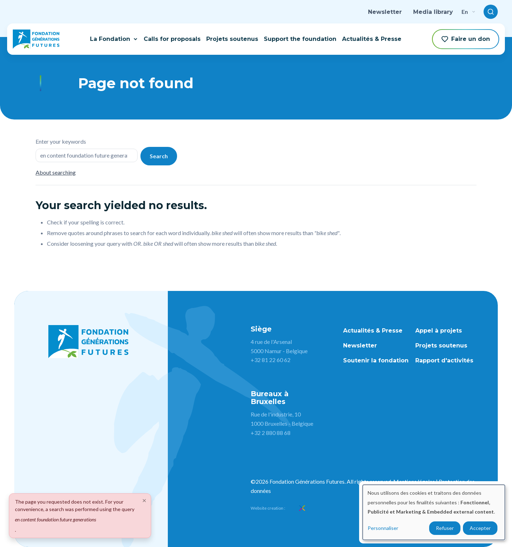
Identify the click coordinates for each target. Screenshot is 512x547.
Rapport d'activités (444, 360)
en (468, 11)
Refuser (445, 528)
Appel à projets (438, 330)
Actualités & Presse (371, 39)
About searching (56, 172)
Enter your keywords (61, 141)
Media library (433, 12)
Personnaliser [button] (383, 528)
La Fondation (114, 39)
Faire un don (465, 39)
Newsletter (385, 12)
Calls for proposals (172, 39)
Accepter (480, 528)
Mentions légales (414, 481)
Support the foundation (300, 39)
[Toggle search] (491, 12)
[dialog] (434, 512)
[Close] (144, 500)
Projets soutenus (232, 39)
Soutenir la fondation (376, 360)
